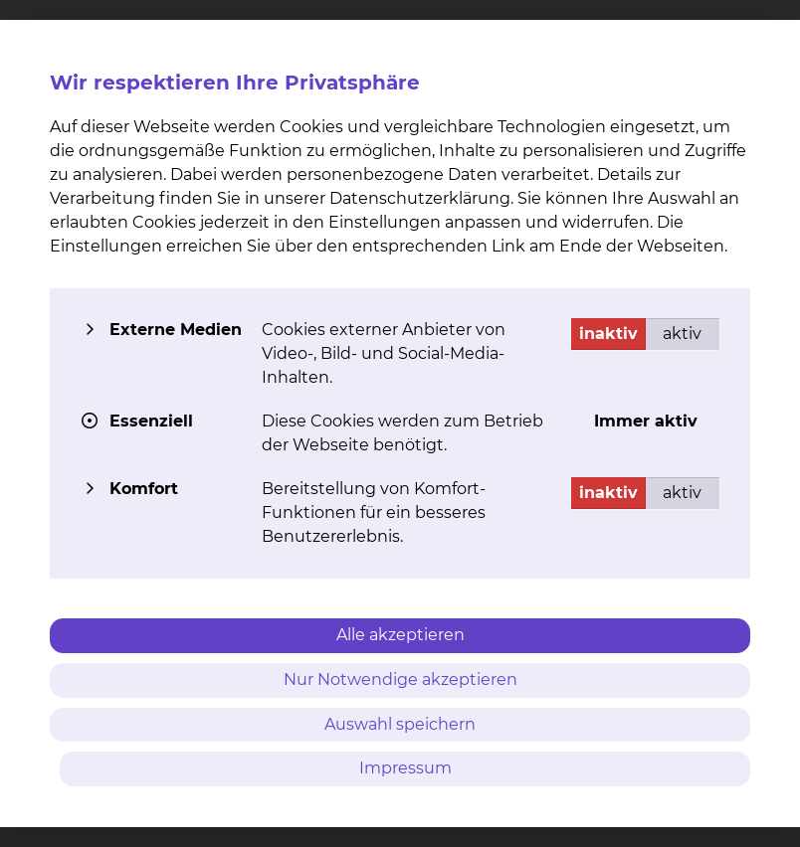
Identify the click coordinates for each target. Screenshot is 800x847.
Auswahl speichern (400, 724)
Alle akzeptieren (400, 634)
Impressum (405, 768)
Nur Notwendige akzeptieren (400, 679)
